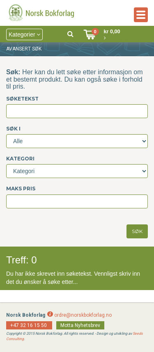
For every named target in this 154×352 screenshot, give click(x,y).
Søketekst (22, 99)
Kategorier (24, 34)
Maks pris (20, 188)
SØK (137, 231)
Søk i (13, 129)
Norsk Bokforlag (25, 315)
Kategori (20, 158)
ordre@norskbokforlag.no (83, 315)
